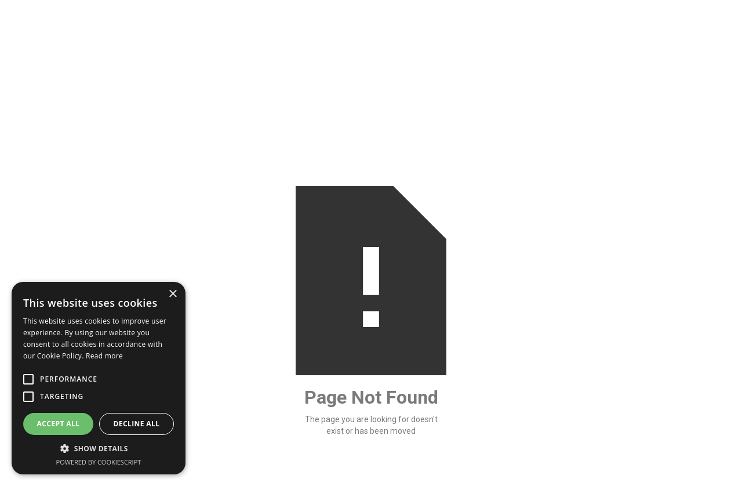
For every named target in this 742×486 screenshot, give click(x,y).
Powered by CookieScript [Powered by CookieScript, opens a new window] (98, 462)
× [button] (172, 294)
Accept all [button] (58, 424)
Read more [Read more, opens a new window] (104, 356)
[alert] (99, 378)
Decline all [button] (137, 424)
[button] (98, 449)
